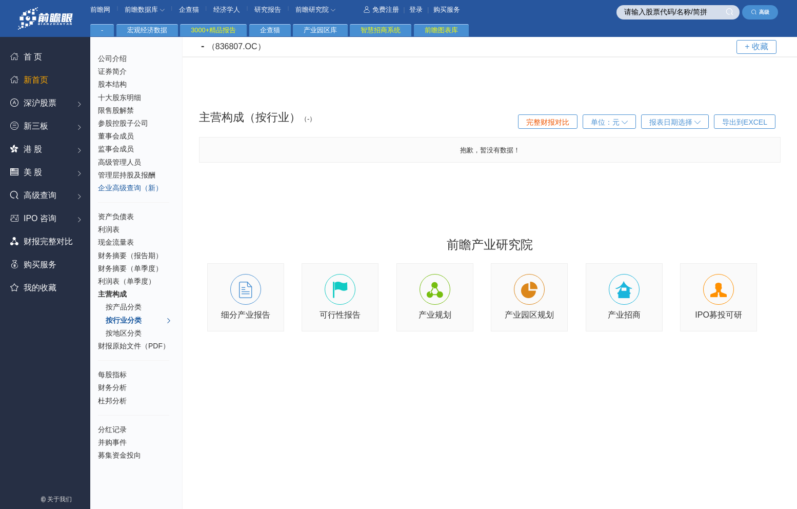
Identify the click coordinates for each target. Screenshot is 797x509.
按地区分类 (124, 333)
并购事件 (112, 442)
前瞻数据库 (145, 9)
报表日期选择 (675, 122)
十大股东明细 (119, 97)
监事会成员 (116, 149)
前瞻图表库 (441, 30)
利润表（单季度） (126, 281)
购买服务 (446, 9)
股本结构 (112, 84)
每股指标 (112, 374)
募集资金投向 (119, 455)
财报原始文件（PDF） (134, 346)
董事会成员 (116, 136)
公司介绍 (112, 58)
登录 (416, 9)
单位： (609, 122)
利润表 (108, 229)
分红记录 (112, 429)
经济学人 (226, 9)
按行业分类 (138, 320)
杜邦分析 (112, 401)
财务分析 (112, 387)
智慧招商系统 (381, 30)
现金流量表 (116, 242)
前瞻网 (100, 9)
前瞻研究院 (315, 9)
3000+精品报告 (213, 30)
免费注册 (381, 9)
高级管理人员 (119, 162)
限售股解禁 (116, 110)
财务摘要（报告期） (130, 255)
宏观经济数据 (147, 30)
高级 (760, 12)
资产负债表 (116, 216)
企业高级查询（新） (130, 188)
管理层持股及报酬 (126, 175)
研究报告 (267, 9)
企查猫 (189, 9)
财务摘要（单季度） (130, 268)
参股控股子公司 (123, 123)
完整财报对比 (547, 122)
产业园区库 (320, 30)
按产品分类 (124, 307)
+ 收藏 (756, 46)
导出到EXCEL (744, 122)
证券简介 (112, 71)
